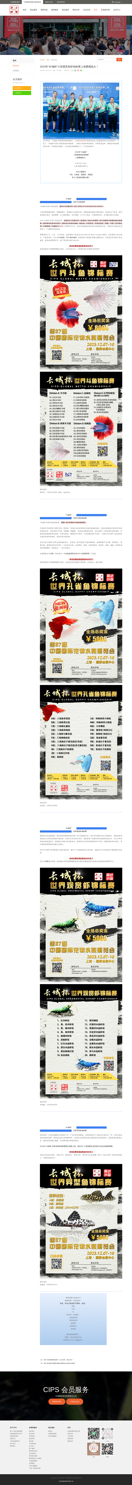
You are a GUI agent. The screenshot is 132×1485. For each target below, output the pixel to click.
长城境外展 (105, 10)
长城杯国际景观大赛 (74, 1431)
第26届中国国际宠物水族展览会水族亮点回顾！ (61, 1363)
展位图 (31, 1441)
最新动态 (70, 1441)
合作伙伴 (12, 1443)
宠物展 (81, 141)
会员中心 (116, 10)
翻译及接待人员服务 (35, 1458)
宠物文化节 (49, 2)
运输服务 (32, 1463)
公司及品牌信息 (15, 1441)
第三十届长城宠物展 (16, 1431)
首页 (24, 10)
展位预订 (32, 1431)
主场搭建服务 (33, 1461)
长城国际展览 (15, 2)
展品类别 (32, 1438)
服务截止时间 (33, 1451)
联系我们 (12, 1446)
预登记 (50, 1431)
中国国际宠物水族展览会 (32, 2)
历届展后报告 (14, 1436)
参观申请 (17, 93)
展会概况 (33, 10)
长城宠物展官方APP (16, 1433)
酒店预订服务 (33, 1456)
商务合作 (76, 10)
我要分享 (66, 70)
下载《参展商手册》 (35, 1468)
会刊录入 (32, 1446)
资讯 (95, 10)
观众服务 (65, 10)
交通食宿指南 (52, 1433)
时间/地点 (32, 1436)
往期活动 (12, 1438)
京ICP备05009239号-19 (66, 1481)
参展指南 (70, 1438)
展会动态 (16, 65)
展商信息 (44, 10)
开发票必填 (32, 1443)
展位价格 (32, 1433)
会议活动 (86, 10)
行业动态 (16, 70)
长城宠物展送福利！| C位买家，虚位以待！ (60, 1360)
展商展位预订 (57, 1401)
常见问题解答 (33, 1466)
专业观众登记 (74, 1401)
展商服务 (54, 10)
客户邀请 (32, 1448)
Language (118, 2)
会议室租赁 (32, 1453)
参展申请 (17, 88)
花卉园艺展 (61, 2)
